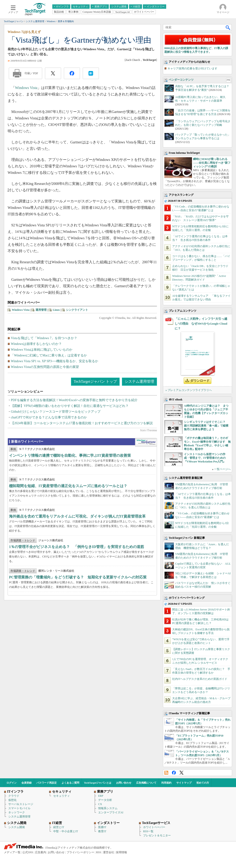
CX (100, 804)
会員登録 (26, 782)
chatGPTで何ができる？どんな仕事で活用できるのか (49, 417)
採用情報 (121, 852)
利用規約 (166, 782)
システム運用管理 (139, 381)
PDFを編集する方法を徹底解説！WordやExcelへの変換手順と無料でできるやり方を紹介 (74, 400)
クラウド (13, 795)
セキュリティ (61, 795)
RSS (166, 773)
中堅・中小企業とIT (65, 831)
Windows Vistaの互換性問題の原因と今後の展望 (45, 367)
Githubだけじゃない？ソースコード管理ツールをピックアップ (55, 411)
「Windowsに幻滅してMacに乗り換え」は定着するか (49, 355)
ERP (100, 795)
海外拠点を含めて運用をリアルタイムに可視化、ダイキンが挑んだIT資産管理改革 (77, 516)
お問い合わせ (123, 782)
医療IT (102, 827)
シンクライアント (77, 309)
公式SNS (27, 852)
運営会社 (108, 852)
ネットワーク (16, 812)
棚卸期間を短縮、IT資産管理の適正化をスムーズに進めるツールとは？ (68, 486)
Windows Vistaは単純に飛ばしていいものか (41, 349)
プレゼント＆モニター (157, 835)
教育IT (102, 831)
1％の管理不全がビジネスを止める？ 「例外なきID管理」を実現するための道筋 (76, 547)
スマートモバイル (19, 808)
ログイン (11, 782)
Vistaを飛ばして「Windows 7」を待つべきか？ (44, 338)
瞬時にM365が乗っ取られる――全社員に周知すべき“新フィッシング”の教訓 (211, 162)
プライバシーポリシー (80, 852)
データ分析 (105, 800)
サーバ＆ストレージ (20, 804)
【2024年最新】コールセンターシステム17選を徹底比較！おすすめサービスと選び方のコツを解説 (82, 423)
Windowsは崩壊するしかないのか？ (36, 344)
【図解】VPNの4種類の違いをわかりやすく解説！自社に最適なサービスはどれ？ (70, 406)
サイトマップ (184, 782)
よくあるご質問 (70, 782)
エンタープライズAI (110, 812)
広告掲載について (146, 782)
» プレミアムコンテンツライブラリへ (188, 390)
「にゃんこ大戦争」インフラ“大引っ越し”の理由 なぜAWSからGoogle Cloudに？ (201, 323)
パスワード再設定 (46, 782)
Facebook (174, 773)
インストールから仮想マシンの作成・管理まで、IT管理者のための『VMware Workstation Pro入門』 (205, 458)
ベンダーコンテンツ (181, 79)
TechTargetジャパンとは (98, 782)
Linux (56, 309)
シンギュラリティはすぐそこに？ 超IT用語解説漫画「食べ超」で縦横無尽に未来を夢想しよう (206, 425)
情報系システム (108, 808)
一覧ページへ (222, 469)
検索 (228, 27)
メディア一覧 (12, 852)
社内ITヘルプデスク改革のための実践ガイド (199, 679)
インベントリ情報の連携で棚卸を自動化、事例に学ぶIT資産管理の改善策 (70, 455)
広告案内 (40, 852)
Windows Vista (26, 88)
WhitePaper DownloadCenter (146, 442)
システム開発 (16, 827)
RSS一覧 (148, 831)
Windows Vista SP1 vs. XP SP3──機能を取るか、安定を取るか (54, 361)
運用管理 (41, 309)
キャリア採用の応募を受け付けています (192, 68)
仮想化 (12, 800)
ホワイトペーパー (154, 827)
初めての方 (202, 782)
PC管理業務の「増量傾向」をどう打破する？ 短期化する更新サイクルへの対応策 (78, 577)
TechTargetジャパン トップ (95, 381)
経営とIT (58, 827)
